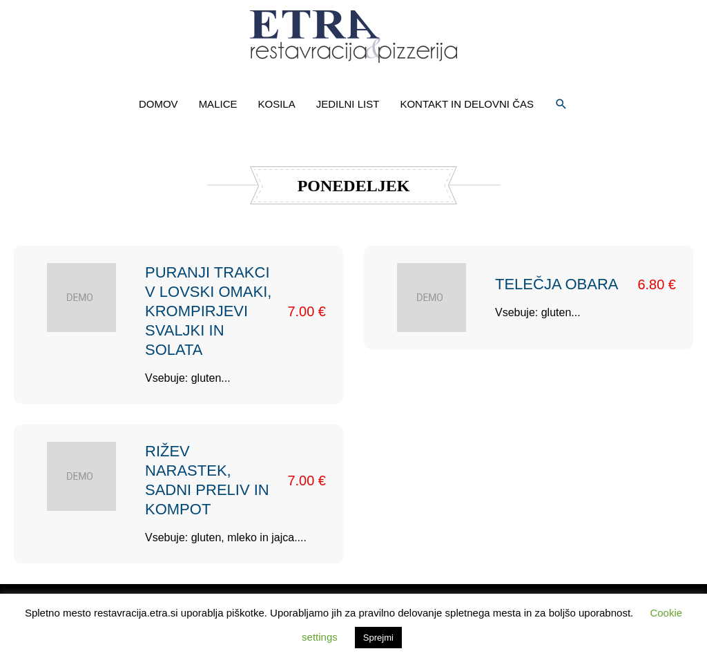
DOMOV (158, 104)
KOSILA (276, 104)
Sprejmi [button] (378, 637)
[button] (561, 104)
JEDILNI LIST (348, 104)
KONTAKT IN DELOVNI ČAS (467, 104)
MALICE (218, 104)
